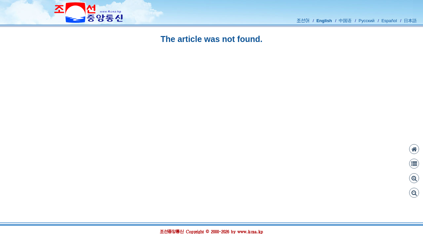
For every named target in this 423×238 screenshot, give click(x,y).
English (324, 20)
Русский (366, 20)
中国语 (345, 20)
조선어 (303, 21)
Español (389, 20)
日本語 (410, 20)
